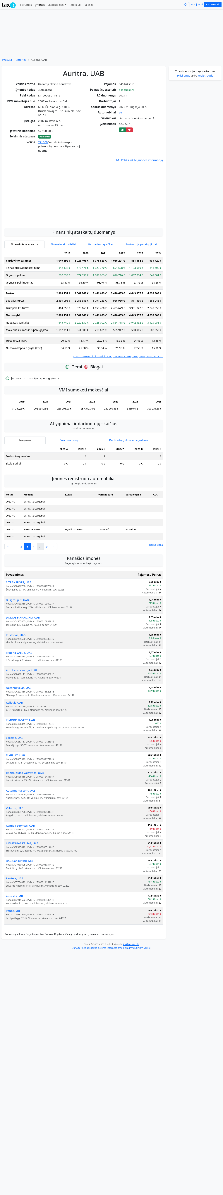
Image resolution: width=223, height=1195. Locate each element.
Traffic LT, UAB (15, 755)
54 (120, 112)
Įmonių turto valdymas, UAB (25, 773)
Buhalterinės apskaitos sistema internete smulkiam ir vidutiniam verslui (111, 947)
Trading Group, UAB (19, 653)
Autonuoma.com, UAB (20, 790)
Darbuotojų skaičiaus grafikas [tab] (128, 440)
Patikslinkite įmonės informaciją (139, 160)
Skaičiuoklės (56, 4)
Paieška (89, 4)
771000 (43, 142)
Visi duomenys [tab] (69, 440)
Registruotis (213, 4)
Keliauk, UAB (14, 702)
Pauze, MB (13, 911)
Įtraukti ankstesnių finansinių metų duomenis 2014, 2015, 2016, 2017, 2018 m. (118, 356)
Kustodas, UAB (15, 635)
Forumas (26, 4)
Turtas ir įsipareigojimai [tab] (141, 244)
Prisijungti (197, 4)
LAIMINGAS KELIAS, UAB (22, 843)
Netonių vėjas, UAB (19, 688)
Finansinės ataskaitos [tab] (25, 244)
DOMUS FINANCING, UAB (23, 617)
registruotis (205, 75)
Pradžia (7, 59)
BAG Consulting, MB (19, 861)
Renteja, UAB (14, 878)
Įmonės (40, 4)
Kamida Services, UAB (20, 825)
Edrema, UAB (14, 738)
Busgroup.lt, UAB (17, 600)
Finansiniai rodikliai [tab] (63, 244)
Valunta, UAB (14, 808)
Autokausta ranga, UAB (21, 670)
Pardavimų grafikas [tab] (101, 244)
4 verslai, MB (14, 896)
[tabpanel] (83, 304)
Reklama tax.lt (131, 944)
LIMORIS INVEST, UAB (20, 720)
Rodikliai (74, 4)
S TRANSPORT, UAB (18, 582)
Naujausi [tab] (25, 440)
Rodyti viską (156, 544)
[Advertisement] (83, 214)
